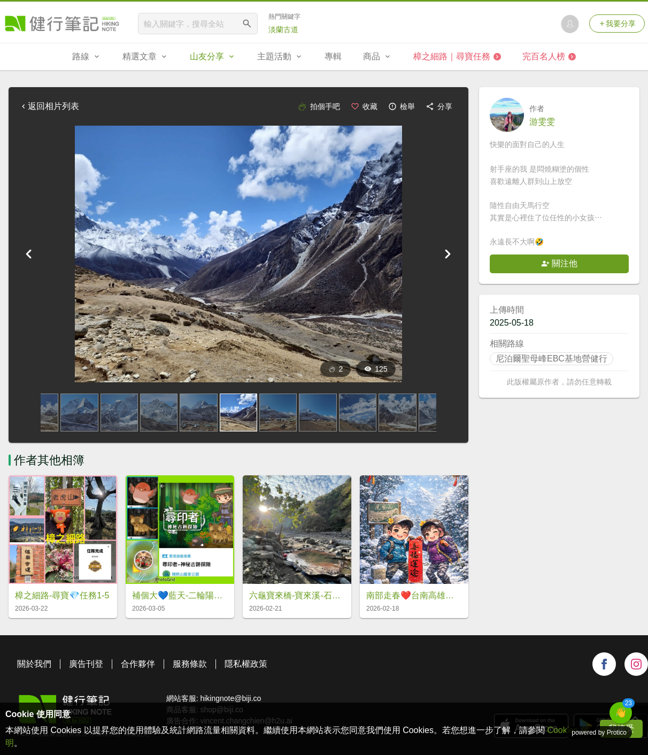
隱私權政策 (246, 663)
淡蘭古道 (283, 29)
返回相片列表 (49, 106)
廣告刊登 (86, 663)
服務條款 (190, 663)
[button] (621, 712)
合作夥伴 (138, 663)
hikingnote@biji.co (230, 698)
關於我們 (34, 663)
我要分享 (617, 23)
